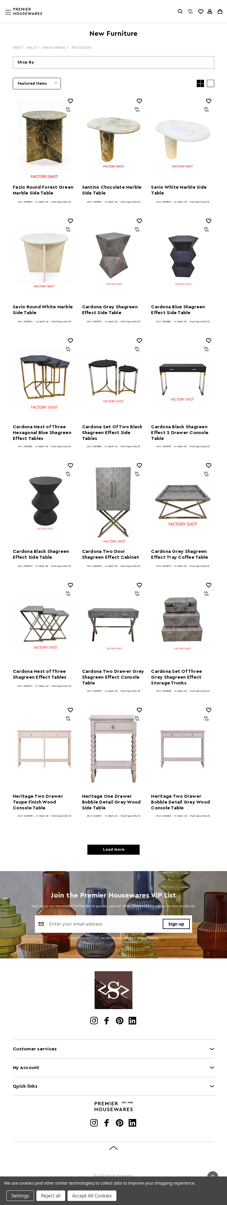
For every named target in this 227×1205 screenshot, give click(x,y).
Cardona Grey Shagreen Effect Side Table (110, 310)
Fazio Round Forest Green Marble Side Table (43, 190)
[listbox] (37, 83)
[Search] (180, 11)
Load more (113, 849)
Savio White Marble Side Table (179, 190)
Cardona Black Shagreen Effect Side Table (41, 554)
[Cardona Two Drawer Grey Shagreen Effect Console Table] (113, 623)
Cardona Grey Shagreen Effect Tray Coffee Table (179, 554)
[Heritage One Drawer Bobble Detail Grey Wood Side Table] (113, 748)
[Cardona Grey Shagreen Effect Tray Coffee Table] (182, 504)
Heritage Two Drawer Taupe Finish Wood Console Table (38, 802)
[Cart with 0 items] (219, 11)
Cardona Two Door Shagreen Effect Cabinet (110, 554)
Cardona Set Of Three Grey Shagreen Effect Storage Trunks (176, 677)
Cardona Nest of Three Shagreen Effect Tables (40, 674)
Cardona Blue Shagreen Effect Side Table (178, 310)
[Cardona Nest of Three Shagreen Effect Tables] (44, 623)
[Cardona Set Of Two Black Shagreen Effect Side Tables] (113, 379)
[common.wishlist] (200, 11)
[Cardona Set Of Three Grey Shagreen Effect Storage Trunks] (182, 623)
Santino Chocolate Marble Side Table (112, 190)
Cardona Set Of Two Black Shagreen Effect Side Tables (112, 432)
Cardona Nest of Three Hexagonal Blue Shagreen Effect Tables (42, 432)
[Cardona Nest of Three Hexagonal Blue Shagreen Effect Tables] (44, 379)
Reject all (51, 1195)
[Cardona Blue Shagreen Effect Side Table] (182, 259)
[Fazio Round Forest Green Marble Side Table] (44, 139)
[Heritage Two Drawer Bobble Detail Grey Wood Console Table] (182, 748)
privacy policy (147, 938)
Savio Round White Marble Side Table (43, 310)
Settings (20, 1195)
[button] (113, 62)
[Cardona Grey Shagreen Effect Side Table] (113, 259)
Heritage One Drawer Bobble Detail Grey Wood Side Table (111, 802)
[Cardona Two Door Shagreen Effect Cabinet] (113, 504)
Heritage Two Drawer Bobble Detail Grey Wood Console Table (180, 802)
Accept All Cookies (92, 1195)
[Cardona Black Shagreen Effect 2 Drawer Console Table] (182, 379)
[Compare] (190, 11)
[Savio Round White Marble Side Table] (44, 259)
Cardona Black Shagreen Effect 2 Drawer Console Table (179, 432)
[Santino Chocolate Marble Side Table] (113, 139)
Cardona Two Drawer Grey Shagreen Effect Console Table (113, 677)
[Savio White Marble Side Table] (182, 139)
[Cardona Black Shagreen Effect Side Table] (44, 504)
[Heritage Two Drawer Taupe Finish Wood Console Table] (44, 748)
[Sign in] (210, 11)
